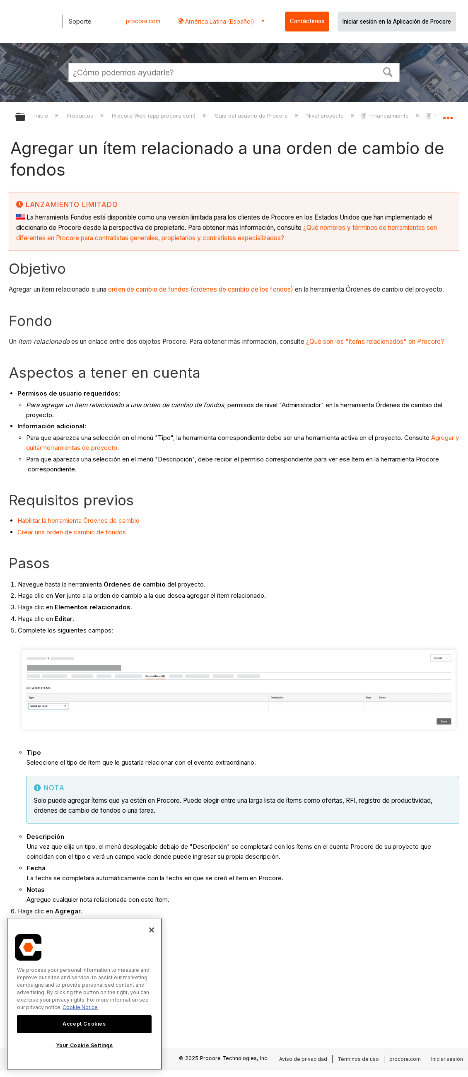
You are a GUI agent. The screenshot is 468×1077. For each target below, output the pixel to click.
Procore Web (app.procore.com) (154, 115)
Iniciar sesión (447, 1059)
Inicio (42, 115)
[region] (84, 994)
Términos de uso (358, 1059)
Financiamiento (385, 115)
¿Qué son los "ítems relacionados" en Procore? (375, 341)
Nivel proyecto (325, 115)
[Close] (151, 930)
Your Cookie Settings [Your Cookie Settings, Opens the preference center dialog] (84, 1045)
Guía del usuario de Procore (252, 115)
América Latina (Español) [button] (218, 21)
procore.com (143, 21)
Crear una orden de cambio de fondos (71, 532)
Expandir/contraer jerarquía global (25, 117)
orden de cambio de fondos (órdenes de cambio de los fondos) (200, 289)
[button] (388, 71)
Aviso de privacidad (303, 1059)
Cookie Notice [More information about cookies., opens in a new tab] (80, 1007)
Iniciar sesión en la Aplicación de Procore (397, 21)
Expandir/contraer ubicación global (448, 115)
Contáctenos (307, 21)
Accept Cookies (84, 1024)
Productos (81, 115)
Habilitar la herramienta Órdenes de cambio (78, 520)
